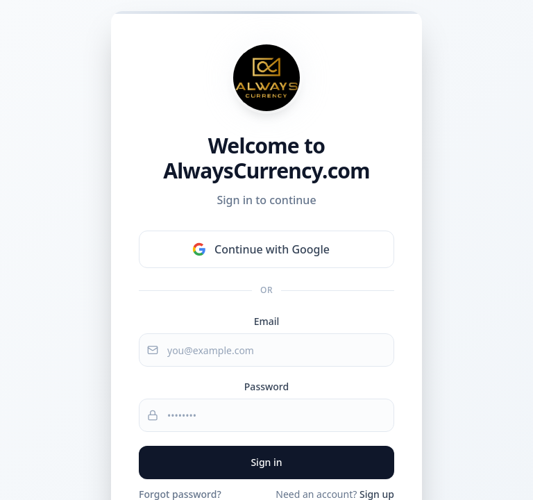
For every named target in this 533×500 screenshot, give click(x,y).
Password (266, 386)
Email (267, 321)
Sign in (266, 462)
